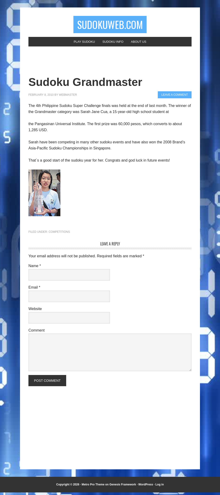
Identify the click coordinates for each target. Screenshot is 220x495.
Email (34, 290)
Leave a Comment (175, 97)
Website (35, 311)
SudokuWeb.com (110, 25)
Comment (36, 333)
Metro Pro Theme (93, 487)
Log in (159, 487)
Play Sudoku (82, 44)
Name (34, 268)
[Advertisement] (85, 66)
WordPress (145, 487)
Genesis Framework (122, 487)
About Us (141, 44)
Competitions (59, 234)
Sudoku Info (113, 44)
